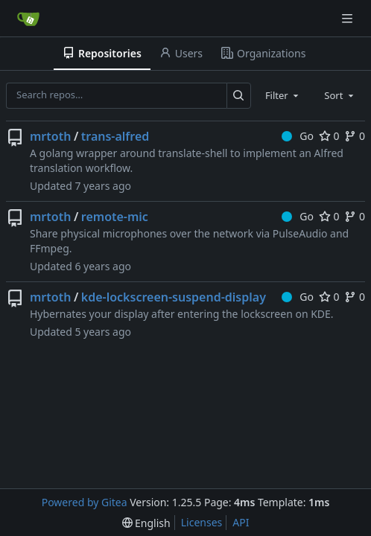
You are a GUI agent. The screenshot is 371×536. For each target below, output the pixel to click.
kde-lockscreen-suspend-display (173, 297)
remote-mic (114, 216)
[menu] (146, 523)
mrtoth (50, 136)
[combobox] (283, 95)
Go (298, 136)
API (240, 522)
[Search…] (238, 96)
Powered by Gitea (84, 502)
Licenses (202, 522)
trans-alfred (115, 136)
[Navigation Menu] (349, 18)
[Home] (28, 18)
